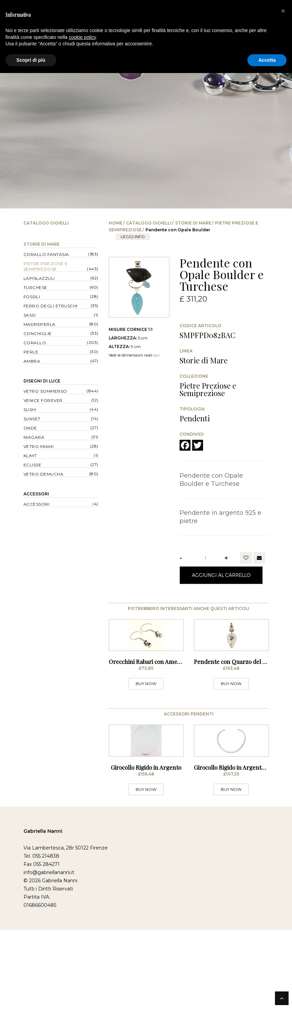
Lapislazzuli (39, 278)
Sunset (32, 418)
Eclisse (33, 464)
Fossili (32, 296)
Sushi (30, 409)
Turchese (35, 287)
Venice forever (43, 400)
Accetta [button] (267, 60)
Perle (31, 351)
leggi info (133, 236)
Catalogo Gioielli (148, 223)
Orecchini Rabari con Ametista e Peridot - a (165, 705)
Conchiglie (38, 333)
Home (115, 223)
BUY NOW (146, 726)
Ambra (32, 361)
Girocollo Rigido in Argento (146, 853)
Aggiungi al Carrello (221, 575)
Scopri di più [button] (30, 60)
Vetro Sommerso (45, 391)
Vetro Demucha (44, 474)
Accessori (36, 493)
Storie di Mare (193, 223)
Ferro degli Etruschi (51, 305)
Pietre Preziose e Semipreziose (46, 266)
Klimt (30, 455)
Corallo (35, 342)
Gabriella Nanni (43, 917)
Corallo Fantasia (46, 254)
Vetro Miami (39, 446)
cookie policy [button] (82, 37)
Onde (30, 428)
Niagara (34, 437)
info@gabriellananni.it (49, 959)
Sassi (30, 315)
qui (156, 355)
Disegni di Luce (42, 380)
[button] (283, 10)
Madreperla (40, 324)
